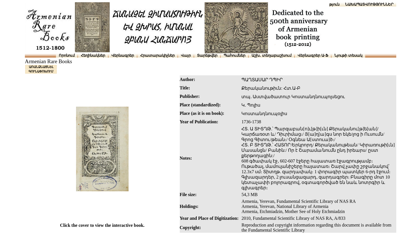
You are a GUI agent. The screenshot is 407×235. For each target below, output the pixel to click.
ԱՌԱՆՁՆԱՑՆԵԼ (41, 67)
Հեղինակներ (93, 55)
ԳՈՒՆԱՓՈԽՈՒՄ (41, 71)
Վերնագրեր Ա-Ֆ (313, 55)
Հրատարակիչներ (157, 55)
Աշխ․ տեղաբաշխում (271, 55)
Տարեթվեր (207, 55)
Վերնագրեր (122, 55)
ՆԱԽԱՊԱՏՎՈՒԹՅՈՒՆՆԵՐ (369, 4)
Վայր (186, 55)
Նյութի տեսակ (348, 55)
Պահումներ (234, 55)
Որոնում (67, 55)
